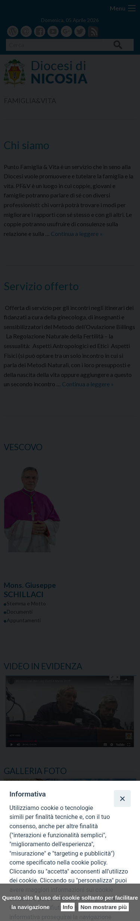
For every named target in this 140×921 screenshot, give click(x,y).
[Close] (122, 798)
